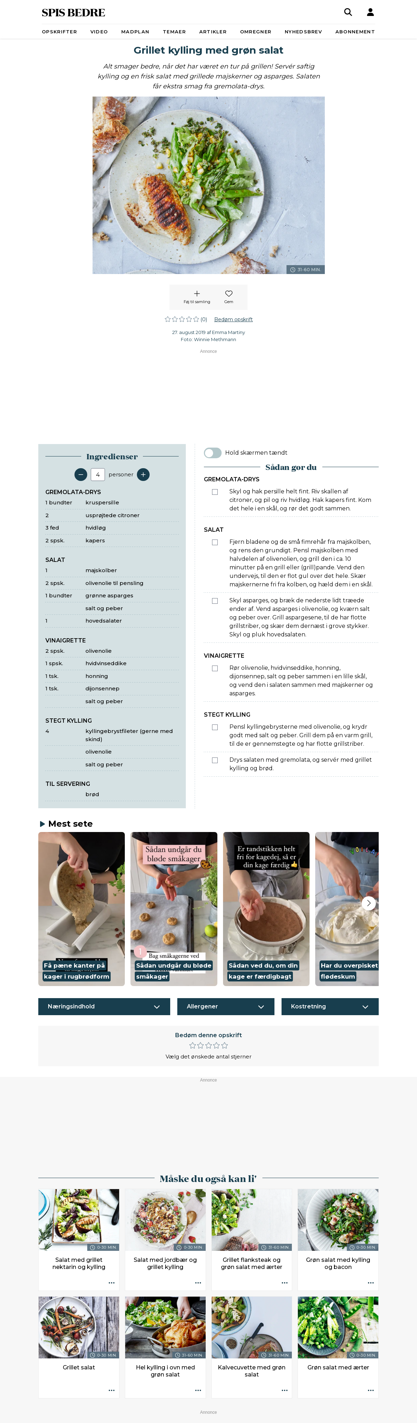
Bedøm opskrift (233, 319)
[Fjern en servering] (80, 474)
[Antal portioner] (98, 474)
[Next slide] (369, 903)
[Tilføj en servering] (143, 474)
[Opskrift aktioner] (111, 1283)
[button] (81, 909)
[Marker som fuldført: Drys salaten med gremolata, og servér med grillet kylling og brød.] (215, 760)
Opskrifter (59, 31)
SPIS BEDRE (73, 12)
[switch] (213, 453)
